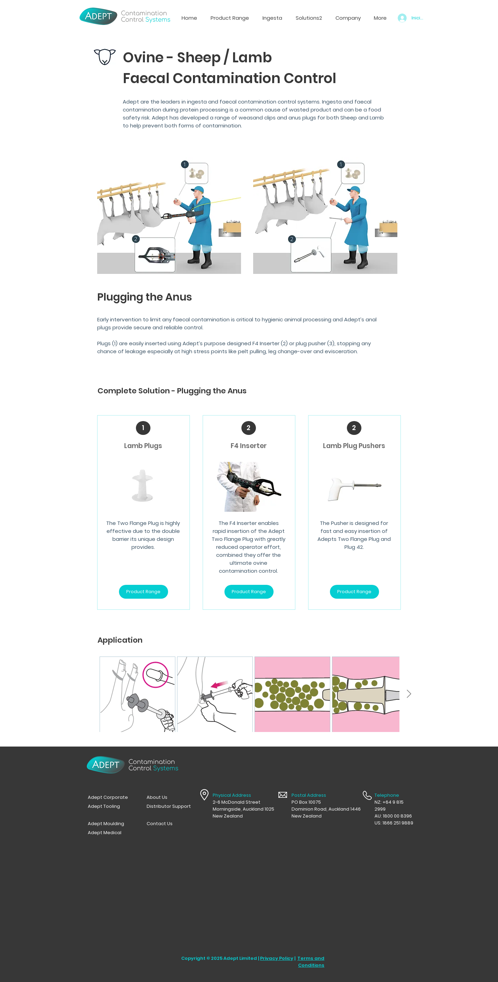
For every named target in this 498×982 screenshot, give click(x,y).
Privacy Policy (276, 958)
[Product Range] (143, 592)
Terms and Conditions (310, 961)
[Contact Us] (168, 823)
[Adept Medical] (110, 832)
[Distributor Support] (168, 806)
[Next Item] (409, 694)
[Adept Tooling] (110, 806)
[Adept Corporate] (110, 797)
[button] (272, 18)
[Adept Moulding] (110, 823)
